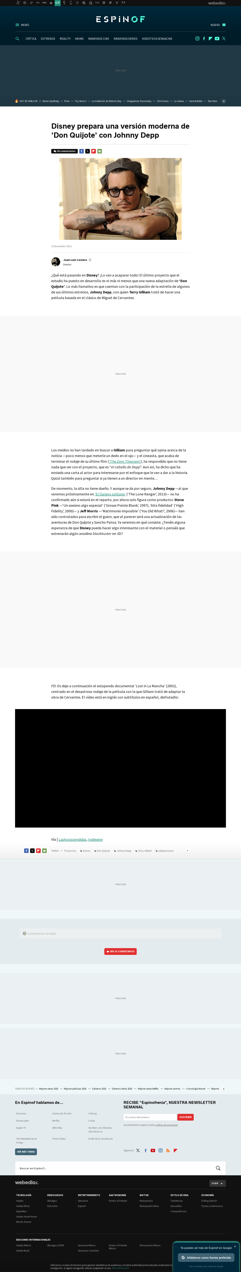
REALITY (65, 38)
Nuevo (215, 25)
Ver (122, 951)
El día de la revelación (100, 1138)
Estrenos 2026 (99, 1088)
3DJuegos (52, 1200)
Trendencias (177, 1200)
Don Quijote (103, 850)
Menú (25, 25)
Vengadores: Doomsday (139, 101)
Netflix (55, 1120)
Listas (91, 1120)
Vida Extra (52, 1206)
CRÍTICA (31, 38)
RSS (168, 1150)
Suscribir (185, 1117)
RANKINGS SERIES (125, 38)
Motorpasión (146, 1200)
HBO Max (57, 1127)
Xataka (19, 1200)
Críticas (92, 1113)
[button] (77, 259)
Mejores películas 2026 (75, 1088)
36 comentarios (66, 151)
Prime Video (59, 1138)
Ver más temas (26, 1151)
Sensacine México (87, 1245)
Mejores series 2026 (49, 1088)
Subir (214, 1183)
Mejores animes (173, 1088)
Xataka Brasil (22, 1250)
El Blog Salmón (209, 1200)
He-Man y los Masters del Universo (100, 1129)
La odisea (179, 101)
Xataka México (23, 1245)
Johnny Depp (124, 850)
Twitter (223, 38)
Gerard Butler (195, 101)
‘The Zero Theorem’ (125, 461)
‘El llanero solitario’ (110, 494)
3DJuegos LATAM (55, 1245)
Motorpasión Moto (149, 1206)
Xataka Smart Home (26, 1216)
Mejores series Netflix (148, 1088)
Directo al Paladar (118, 1200)
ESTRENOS (48, 38)
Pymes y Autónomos (212, 1206)
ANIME (79, 38)
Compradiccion (179, 1211)
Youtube (217, 38)
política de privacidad (167, 1125)
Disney (86, 850)
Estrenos (21, 1113)
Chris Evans (163, 101)
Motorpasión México (150, 1245)
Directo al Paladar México (118, 1247)
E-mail (99, 151)
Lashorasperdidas (72, 839)
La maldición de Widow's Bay (106, 101)
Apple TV (21, 1127)
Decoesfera (176, 1206)
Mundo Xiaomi (23, 1221)
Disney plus (22, 1120)
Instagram (197, 38)
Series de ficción (61, 1113)
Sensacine (83, 1200)
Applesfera (21, 1211)
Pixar (66, 101)
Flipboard (210, 38)
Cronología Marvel (196, 1088)
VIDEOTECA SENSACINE (157, 38)
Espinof (120, 19)
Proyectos (70, 850)
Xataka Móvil (22, 1206)
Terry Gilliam (145, 850)
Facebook (204, 38)
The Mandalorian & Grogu (26, 1140)
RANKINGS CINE (98, 38)
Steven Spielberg (50, 101)
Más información (120, 1268)
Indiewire (95, 839)
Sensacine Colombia (88, 1250)
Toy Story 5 (80, 101)
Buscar (218, 1168)
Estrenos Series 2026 (122, 1088)
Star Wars (212, 101)
